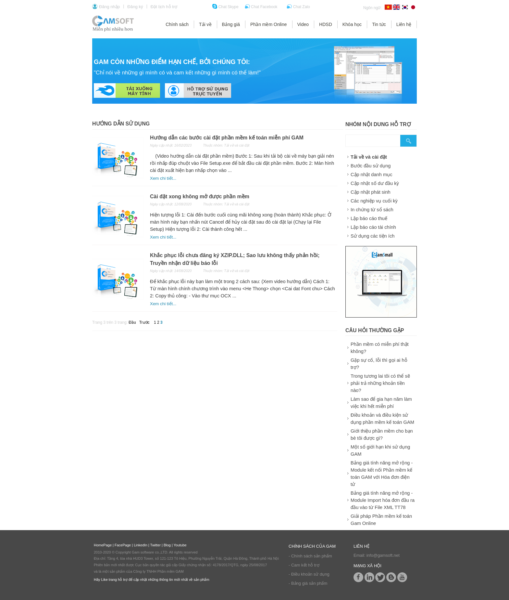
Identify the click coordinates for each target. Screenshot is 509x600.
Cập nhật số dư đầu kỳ (375, 183)
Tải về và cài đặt (369, 157)
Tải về (205, 24)
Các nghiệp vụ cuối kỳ (374, 200)
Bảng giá (231, 24)
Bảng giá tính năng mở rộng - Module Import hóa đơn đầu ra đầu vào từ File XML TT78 (383, 500)
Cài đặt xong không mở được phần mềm (199, 196)
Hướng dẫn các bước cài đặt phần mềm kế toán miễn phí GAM (227, 137)
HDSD (325, 24)
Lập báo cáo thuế (369, 218)
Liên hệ (403, 24)
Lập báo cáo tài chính (373, 227)
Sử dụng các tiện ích (372, 236)
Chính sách (177, 24)
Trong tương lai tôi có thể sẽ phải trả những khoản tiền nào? (380, 383)
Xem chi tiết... (163, 178)
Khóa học (352, 24)
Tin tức (379, 24)
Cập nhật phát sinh (371, 192)
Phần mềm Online (268, 24)
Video (303, 24)
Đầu (132, 322)
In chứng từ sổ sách (372, 209)
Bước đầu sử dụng (371, 165)
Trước (144, 322)
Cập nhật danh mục (371, 174)
